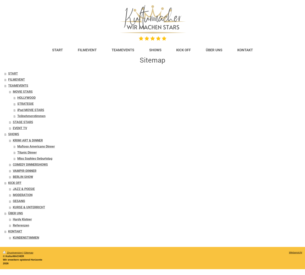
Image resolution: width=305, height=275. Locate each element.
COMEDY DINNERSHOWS (30, 164)
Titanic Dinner (27, 152)
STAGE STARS (23, 122)
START (13, 73)
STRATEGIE (25, 104)
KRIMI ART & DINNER (28, 140)
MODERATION (22, 195)
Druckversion (13, 252)
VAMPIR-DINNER (24, 171)
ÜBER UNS (15, 213)
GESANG (19, 201)
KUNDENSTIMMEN (26, 238)
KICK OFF (14, 183)
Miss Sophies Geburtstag (34, 158)
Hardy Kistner (22, 219)
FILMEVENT (16, 79)
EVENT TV (20, 128)
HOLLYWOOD (26, 98)
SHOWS (13, 134)
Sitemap (28, 252)
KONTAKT (15, 231)
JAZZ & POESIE (24, 189)
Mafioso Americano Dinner (36, 146)
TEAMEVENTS (18, 86)
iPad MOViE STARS (30, 110)
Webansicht (295, 252)
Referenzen (21, 225)
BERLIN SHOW (23, 177)
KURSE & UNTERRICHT (29, 207)
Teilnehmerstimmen (31, 116)
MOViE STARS (23, 92)
